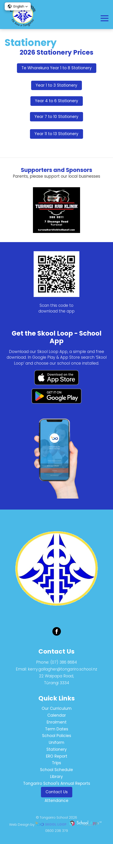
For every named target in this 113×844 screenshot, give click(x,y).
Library (56, 776)
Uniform (56, 742)
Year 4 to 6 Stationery (56, 101)
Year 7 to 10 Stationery (56, 116)
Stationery (56, 749)
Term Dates (56, 729)
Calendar (56, 715)
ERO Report (56, 756)
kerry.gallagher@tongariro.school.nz (62, 669)
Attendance (56, 800)
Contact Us (57, 792)
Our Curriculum (57, 708)
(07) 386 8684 (63, 662)
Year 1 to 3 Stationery (56, 85)
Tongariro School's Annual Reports (56, 783)
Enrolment (57, 722)
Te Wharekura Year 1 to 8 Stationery (57, 68)
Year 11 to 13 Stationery (56, 133)
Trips (56, 763)
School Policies (56, 735)
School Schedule (56, 769)
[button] (18, 6)
